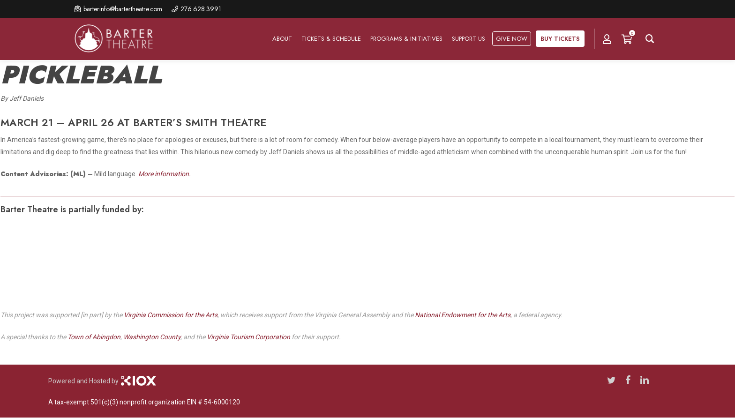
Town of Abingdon (94, 337)
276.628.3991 (200, 9)
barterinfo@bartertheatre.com (122, 9)
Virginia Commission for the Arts (171, 315)
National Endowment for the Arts (462, 315)
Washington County (151, 337)
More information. (164, 174)
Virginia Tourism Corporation (248, 337)
